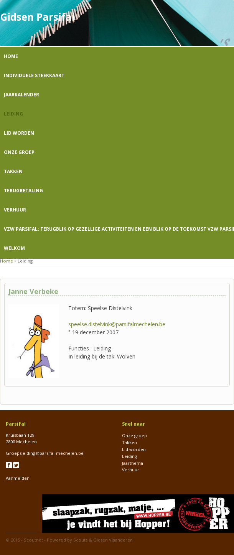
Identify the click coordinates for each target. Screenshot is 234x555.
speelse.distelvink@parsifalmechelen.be (116, 324)
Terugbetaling (23, 190)
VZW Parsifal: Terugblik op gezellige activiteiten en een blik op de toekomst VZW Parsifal (119, 229)
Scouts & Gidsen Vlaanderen (103, 540)
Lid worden (19, 133)
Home (11, 56)
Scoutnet (33, 540)
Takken (13, 171)
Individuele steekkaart (34, 75)
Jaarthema (132, 463)
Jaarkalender (21, 94)
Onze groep (19, 152)
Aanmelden (18, 478)
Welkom (14, 248)
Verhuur (15, 209)
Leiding (13, 114)
